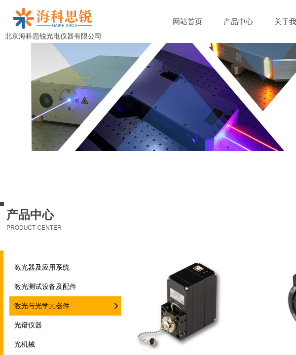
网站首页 (187, 21)
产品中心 (238, 21)
